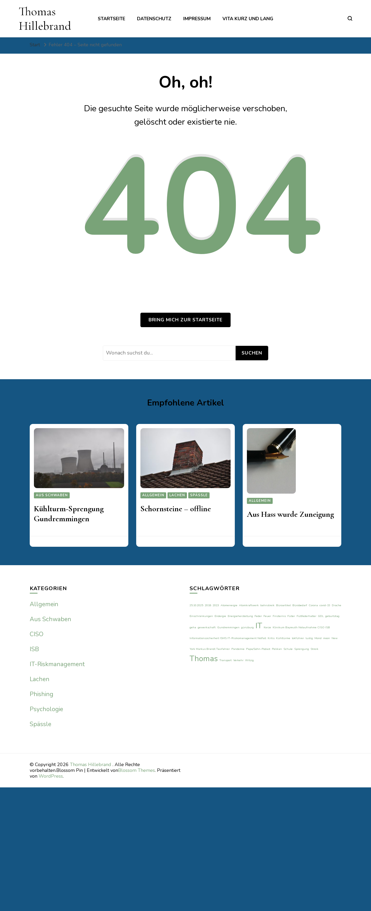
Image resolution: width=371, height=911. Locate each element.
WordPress (51, 776)
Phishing (41, 694)
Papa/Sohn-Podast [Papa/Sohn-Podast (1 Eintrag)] (258, 649)
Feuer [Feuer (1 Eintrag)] (267, 616)
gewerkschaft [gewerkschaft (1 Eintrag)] (207, 627)
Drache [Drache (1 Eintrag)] (336, 605)
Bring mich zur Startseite (185, 320)
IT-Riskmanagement (57, 664)
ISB (34, 649)
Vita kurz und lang (247, 19)
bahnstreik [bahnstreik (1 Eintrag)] (267, 605)
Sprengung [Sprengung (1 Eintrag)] (301, 649)
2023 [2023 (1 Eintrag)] (216, 605)
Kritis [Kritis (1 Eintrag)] (271, 638)
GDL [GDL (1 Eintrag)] (321, 616)
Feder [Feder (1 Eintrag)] (258, 616)
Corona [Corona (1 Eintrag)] (313, 605)
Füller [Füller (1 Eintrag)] (291, 616)
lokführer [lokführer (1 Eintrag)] (298, 638)
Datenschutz (154, 19)
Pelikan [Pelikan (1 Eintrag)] (277, 649)
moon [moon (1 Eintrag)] (326, 638)
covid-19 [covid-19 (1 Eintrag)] (324, 605)
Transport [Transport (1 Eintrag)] (225, 660)
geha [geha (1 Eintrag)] (193, 627)
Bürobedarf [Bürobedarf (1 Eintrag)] (299, 605)
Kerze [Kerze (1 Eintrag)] (267, 627)
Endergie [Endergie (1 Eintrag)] (220, 616)
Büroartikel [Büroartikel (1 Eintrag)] (283, 605)
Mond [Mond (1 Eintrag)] (318, 638)
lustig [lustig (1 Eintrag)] (309, 638)
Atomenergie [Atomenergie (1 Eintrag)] (229, 605)
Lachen (177, 495)
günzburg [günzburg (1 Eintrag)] (247, 627)
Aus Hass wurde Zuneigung (290, 514)
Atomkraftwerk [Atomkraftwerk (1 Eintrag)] (249, 605)
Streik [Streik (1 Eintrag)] (314, 649)
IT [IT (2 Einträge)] (258, 625)
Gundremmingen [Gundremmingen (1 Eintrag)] (228, 627)
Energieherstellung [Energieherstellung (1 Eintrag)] (240, 616)
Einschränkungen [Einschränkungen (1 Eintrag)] (201, 616)
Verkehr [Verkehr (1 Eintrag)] (238, 660)
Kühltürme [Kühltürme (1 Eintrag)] (283, 638)
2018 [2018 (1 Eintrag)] (208, 605)
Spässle (199, 495)
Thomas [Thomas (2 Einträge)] (204, 658)
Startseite (111, 19)
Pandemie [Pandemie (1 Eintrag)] (238, 649)
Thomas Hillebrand (45, 18)
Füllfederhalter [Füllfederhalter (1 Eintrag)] (306, 616)
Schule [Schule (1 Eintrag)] (288, 649)
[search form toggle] (350, 18)
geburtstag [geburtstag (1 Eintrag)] (332, 616)
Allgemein (153, 495)
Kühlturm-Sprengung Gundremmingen (69, 514)
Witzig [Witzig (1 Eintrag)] (249, 660)
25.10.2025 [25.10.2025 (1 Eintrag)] (196, 605)
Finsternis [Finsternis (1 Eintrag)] (279, 616)
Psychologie (46, 709)
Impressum (197, 19)
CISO (36, 634)
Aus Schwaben (52, 495)
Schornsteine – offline (175, 509)
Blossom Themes (136, 770)
